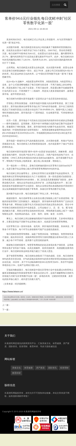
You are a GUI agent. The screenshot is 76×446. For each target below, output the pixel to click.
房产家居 (40, 368)
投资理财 (64, 368)
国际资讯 (52, 368)
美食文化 (16, 368)
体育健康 (28, 368)
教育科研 (16, 373)
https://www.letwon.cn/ (12, 291)
